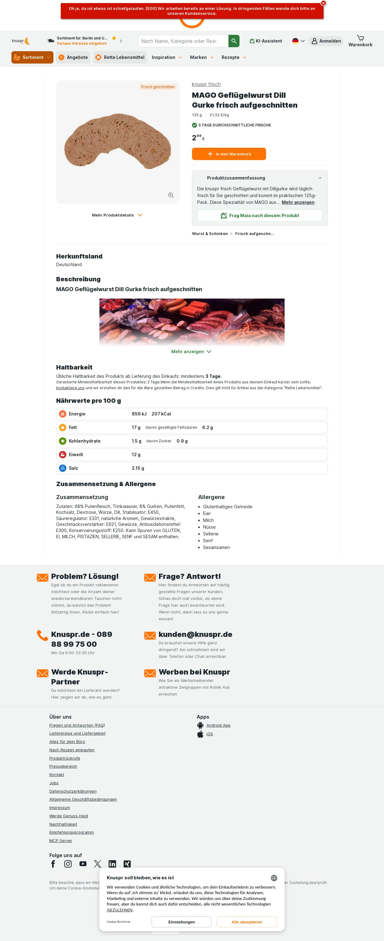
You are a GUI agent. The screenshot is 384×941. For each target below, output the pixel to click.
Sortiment (32, 57)
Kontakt (56, 774)
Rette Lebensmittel (119, 57)
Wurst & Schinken (210, 233)
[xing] (127, 864)
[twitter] (97, 864)
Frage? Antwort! (190, 576)
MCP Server (60, 840)
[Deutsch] (298, 41)
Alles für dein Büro (67, 741)
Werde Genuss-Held (68, 815)
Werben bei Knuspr (194, 671)
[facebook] (53, 864)
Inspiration (167, 57)
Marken (202, 57)
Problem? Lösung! (85, 576)
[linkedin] (112, 864)
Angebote (73, 57)
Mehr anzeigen (298, 202)
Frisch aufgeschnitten (255, 233)
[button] (326, 41)
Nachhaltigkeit (63, 824)
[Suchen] (234, 41)
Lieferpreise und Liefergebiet (77, 733)
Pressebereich (63, 766)
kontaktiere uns (70, 388)
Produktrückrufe (64, 758)
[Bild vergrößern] (171, 195)
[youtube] (82, 864)
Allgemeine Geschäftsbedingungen (83, 799)
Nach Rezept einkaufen (71, 749)
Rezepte (234, 57)
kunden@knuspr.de (195, 634)
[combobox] (183, 41)
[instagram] (68, 864)
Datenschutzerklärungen (73, 791)
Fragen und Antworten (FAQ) (77, 725)
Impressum (59, 807)
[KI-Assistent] (266, 41)
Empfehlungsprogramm (71, 832)
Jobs (54, 782)
